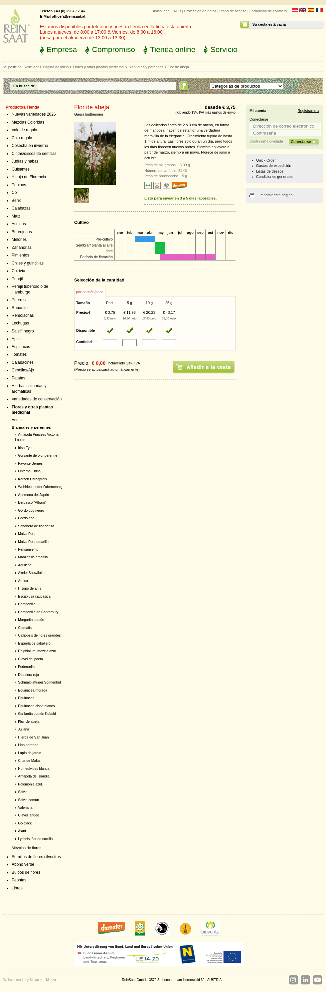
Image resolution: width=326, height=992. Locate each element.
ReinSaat (31, 67)
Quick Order (266, 160)
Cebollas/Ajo (23, 370)
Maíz (16, 216)
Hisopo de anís (29, 588)
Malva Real (26, 534)
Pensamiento (28, 549)
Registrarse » (308, 111)
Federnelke (26, 667)
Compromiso (113, 49)
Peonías (19, 880)
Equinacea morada (32, 690)
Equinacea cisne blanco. (37, 706)
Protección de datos (200, 11)
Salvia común (28, 800)
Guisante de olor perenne (37, 455)
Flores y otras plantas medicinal (98, 67)
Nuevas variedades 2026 (34, 114)
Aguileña (25, 565)
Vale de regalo (24, 130)
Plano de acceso (232, 11)
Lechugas (20, 323)
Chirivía (18, 270)
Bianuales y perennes (146, 67)
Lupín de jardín (29, 753)
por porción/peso (89, 292)
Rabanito (20, 307)
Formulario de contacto (268, 11)
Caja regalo (22, 138)
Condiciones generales (274, 177)
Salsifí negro (23, 331)
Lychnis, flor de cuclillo (35, 839)
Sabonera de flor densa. (36, 526)
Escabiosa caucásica (34, 596)
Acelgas (19, 224)
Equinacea (26, 698)
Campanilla (26, 604)
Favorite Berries (30, 463)
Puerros (19, 299)
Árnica (23, 581)
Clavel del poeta (30, 659)
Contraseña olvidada (266, 141)
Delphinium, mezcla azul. (37, 651)
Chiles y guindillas (28, 263)
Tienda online (172, 49)
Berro (16, 200)
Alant (22, 831)
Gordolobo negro (31, 510)
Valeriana (25, 807)
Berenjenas (22, 232)
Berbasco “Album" (32, 502)
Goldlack (25, 823)
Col (15, 192)
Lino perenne (28, 745)
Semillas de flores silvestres (36, 856)
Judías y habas (25, 161)
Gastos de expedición (273, 166)
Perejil (17, 278)
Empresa (62, 49)
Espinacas (21, 346)
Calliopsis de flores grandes (39, 635)
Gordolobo (26, 518)
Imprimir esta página (276, 195)
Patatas (18, 378)
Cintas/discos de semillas (34, 153)
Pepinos (19, 185)
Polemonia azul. (30, 784)
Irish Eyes (25, 448)
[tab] (89, 292)
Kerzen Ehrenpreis (32, 479)
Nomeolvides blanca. (34, 768)
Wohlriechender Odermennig (40, 487)
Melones (19, 239)
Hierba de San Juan (33, 737)
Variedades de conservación (37, 399)
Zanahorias (22, 247)
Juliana (23, 729)
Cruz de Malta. (29, 760)
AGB (177, 11)
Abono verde (23, 864)
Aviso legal (161, 11)
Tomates (19, 354)
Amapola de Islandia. (34, 776)
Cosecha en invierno (30, 145)
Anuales (18, 420)
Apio (16, 338)
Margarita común (31, 620)
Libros (17, 888)
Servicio (223, 49)
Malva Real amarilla (33, 542)
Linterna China (29, 471)
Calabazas (21, 208)
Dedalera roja (28, 675)
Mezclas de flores (26, 848)
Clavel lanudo (28, 815)
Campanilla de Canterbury (38, 612)
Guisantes (21, 169)
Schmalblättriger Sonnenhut (39, 682)
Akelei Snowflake (31, 573)
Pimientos (20, 255)
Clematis (25, 628)
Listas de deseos (269, 171)
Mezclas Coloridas (28, 122)
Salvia (22, 792)
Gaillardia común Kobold (37, 714)
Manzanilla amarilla (33, 557)
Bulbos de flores (26, 872)
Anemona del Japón (33, 495)
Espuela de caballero (34, 643)
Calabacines (23, 362)
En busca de (24, 86)
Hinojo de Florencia (29, 177)
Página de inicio (56, 67)
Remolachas (23, 315)
